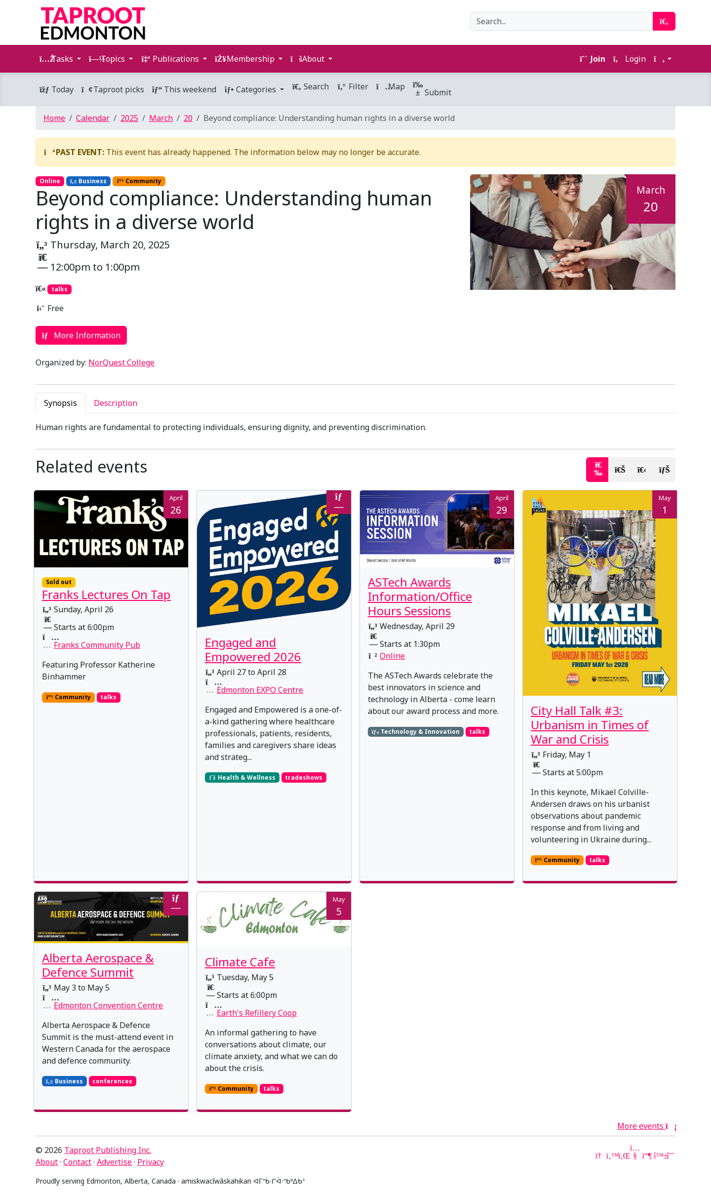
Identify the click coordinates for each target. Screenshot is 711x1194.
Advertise (114, 1161)
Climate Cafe (240, 962)
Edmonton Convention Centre (108, 1005)
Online (392, 655)
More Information (81, 335)
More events (646, 1125)
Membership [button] (245, 58)
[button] (662, 59)
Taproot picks (112, 89)
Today (57, 89)
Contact (77, 1161)
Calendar (93, 118)
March (161, 118)
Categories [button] (251, 89)
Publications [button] (171, 58)
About (47, 1161)
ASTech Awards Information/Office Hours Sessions (420, 596)
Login (629, 58)
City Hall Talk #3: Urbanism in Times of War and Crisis (590, 724)
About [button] (308, 58)
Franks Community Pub (97, 644)
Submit (432, 89)
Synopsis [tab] (60, 403)
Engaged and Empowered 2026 (253, 649)
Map (390, 86)
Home (54, 118)
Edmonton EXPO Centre (260, 689)
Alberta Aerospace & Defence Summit (98, 965)
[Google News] (599, 1155)
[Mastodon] (647, 1155)
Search (310, 86)
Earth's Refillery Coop (257, 1012)
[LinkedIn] (623, 1155)
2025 (129, 118)
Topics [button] (108, 58)
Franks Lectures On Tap (106, 594)
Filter (352, 86)
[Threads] (670, 1155)
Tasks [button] (57, 58)
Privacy (150, 1161)
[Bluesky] (659, 1155)
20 (188, 118)
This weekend (184, 89)
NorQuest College (121, 362)
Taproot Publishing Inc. (107, 1150)
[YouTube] (635, 1155)
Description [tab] (115, 403)
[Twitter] (611, 1155)
